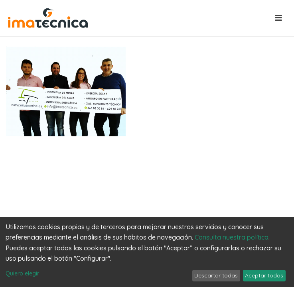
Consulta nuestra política (231, 237)
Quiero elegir (22, 273)
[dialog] (147, 252)
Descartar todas (216, 275)
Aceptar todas (264, 275)
